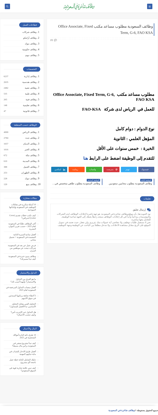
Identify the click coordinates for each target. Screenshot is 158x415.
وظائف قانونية (29, 111)
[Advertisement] (102, 66)
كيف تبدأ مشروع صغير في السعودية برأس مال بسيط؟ (24, 344)
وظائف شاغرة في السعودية (121, 410)
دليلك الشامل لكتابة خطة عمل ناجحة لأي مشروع (23, 361)
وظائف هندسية (29, 82)
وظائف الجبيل (29, 167)
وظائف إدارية (30, 76)
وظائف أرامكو (29, 38)
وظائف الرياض (29, 132)
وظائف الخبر (30, 149)
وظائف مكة (30, 155)
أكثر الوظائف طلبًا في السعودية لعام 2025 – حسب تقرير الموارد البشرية (22, 226)
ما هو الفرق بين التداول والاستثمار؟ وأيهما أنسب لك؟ (23, 280)
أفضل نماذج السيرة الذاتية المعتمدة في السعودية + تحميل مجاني (22, 237)
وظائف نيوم (30, 55)
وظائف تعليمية (29, 105)
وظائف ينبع (31, 184)
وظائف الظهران (28, 172)
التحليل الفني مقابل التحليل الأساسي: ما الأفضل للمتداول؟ (23, 305)
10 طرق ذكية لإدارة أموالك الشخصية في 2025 (24, 336)
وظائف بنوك (30, 43)
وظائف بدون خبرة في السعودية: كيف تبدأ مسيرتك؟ (22, 257)
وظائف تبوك (30, 178)
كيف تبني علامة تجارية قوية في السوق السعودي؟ (22, 369)
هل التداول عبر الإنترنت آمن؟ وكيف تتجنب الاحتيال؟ (23, 313)
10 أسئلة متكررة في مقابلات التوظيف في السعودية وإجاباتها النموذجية (22, 207)
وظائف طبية (30, 93)
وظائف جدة (30, 138)
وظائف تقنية (30, 88)
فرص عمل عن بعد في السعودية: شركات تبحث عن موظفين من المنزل (22, 248)
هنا (85, 158)
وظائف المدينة (29, 161)
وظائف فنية (30, 99)
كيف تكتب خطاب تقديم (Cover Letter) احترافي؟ (22, 216)
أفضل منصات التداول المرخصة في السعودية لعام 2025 (21, 288)
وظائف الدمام (29, 143)
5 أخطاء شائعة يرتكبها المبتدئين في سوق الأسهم (22, 296)
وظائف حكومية (29, 49)
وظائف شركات (29, 32)
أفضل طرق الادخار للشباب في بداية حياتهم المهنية (22, 352)
